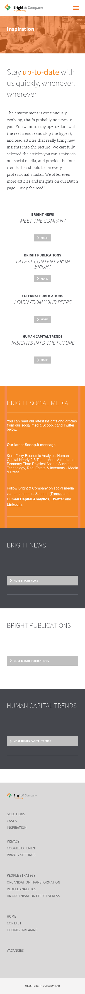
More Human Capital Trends (32, 741)
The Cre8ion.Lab (49, 986)
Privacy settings (21, 855)
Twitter (58, 499)
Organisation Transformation (33, 882)
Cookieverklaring (22, 930)
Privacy (13, 841)
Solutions (16, 814)
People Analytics (21, 889)
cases (12, 821)
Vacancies (15, 951)
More (44, 238)
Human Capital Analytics (28, 499)
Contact (14, 923)
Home (11, 916)
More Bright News (26, 580)
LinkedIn (14, 505)
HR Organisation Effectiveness (33, 896)
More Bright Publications (31, 661)
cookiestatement (22, 848)
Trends (56, 494)
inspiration (17, 828)
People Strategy (21, 876)
